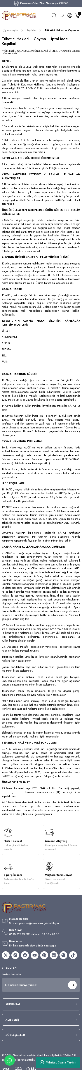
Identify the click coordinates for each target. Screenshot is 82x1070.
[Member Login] (69, 15)
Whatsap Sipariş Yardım (58, 1062)
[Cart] (77, 15)
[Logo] (19, 15)
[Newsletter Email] (41, 985)
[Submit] (72, 985)
